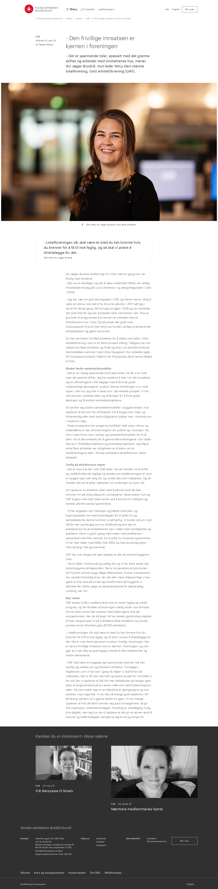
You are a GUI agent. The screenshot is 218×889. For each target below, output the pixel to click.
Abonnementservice (157, 841)
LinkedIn (100, 841)
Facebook (101, 838)
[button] (88, 9)
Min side (184, 841)
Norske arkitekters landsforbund (46, 9)
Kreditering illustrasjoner (33, 884)
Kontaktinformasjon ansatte (49, 851)
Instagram (101, 845)
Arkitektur (152, 838)
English (190, 884)
